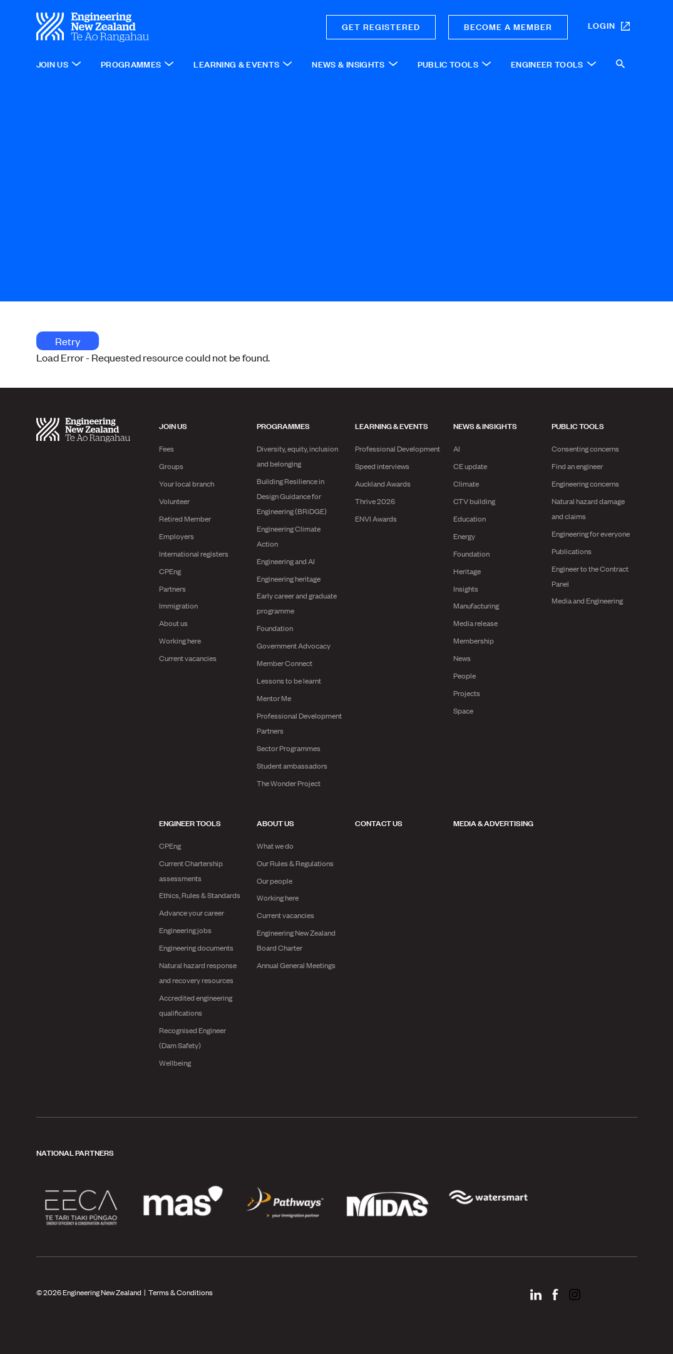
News (462, 658)
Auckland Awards (383, 483)
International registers (194, 553)
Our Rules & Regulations (295, 863)
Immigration (178, 605)
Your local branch (186, 483)
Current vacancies (188, 658)
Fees (166, 448)
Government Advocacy (294, 645)
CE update (470, 466)
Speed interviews (382, 466)
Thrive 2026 (375, 501)
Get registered (381, 26)
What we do (275, 845)
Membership (473, 640)
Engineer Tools (190, 822)
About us (173, 623)
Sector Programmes (289, 748)
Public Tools (578, 425)
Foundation (275, 628)
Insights (465, 588)
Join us (173, 425)
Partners (172, 588)
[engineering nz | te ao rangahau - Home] (137, 27)
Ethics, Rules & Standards (199, 895)
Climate (466, 483)
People (464, 675)
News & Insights (485, 425)
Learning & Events (391, 425)
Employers (176, 536)
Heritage (467, 571)
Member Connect (284, 663)
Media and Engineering (587, 600)
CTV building (474, 501)
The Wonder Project (289, 783)
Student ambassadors (292, 765)
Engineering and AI (286, 561)
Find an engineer (577, 466)
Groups (171, 466)
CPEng (170, 571)
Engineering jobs (185, 930)
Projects (466, 693)
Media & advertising (493, 822)
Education (469, 518)
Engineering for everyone (591, 533)
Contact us (379, 822)
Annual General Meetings (296, 965)
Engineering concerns (585, 483)
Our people (274, 880)
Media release (475, 623)
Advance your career (191, 912)
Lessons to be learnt (289, 680)
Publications (572, 551)
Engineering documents (196, 947)
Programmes (283, 425)
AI (456, 448)
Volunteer (174, 501)
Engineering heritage (289, 578)
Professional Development (397, 448)
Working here (180, 640)
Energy (464, 536)
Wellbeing (175, 1062)
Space (463, 710)
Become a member (508, 26)
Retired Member (185, 518)
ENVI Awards (376, 518)
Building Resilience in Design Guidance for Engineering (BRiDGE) (292, 496)
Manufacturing (476, 605)
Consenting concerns (585, 448)
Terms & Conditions (180, 1292)
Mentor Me (274, 698)
